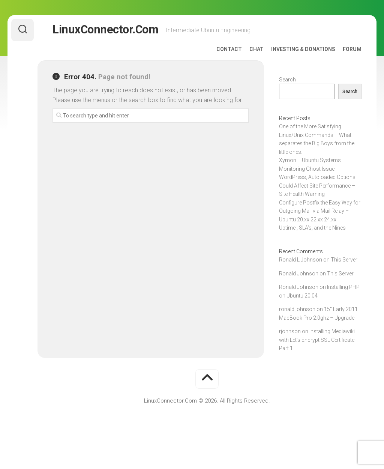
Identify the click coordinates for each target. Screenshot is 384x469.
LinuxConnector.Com (104, 29)
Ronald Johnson (298, 274)
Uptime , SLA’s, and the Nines (312, 228)
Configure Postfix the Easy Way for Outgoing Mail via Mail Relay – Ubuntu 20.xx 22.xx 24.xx (319, 211)
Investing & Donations (303, 49)
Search (287, 80)
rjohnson (290, 331)
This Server (344, 260)
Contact (229, 49)
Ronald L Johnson (300, 260)
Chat (256, 49)
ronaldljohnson (297, 309)
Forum (352, 49)
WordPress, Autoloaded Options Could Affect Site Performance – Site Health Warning (317, 185)
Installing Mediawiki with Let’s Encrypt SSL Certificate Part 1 (317, 339)
